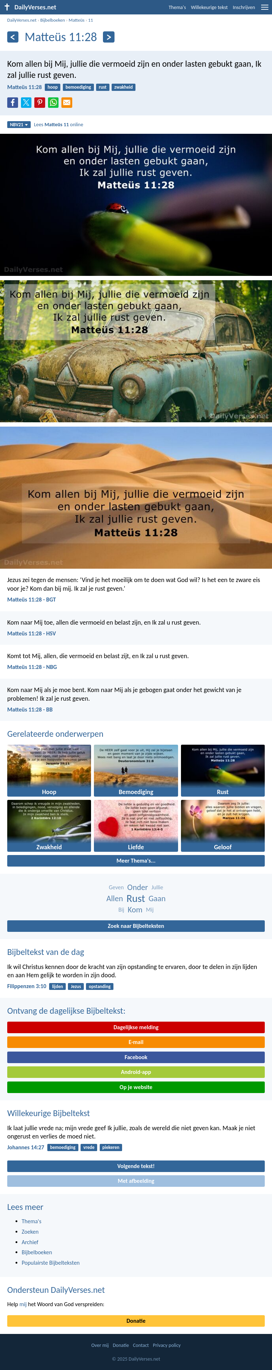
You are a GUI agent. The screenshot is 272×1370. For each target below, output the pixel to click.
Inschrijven (244, 7)
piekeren (110, 1147)
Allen (114, 898)
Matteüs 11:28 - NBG (32, 667)
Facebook (136, 1057)
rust (103, 87)
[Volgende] (108, 37)
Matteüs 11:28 (24, 87)
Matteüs (77, 20)
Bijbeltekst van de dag (45, 952)
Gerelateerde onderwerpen (55, 733)
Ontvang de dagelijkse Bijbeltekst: (66, 1010)
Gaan (156, 898)
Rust (135, 898)
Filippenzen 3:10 (26, 986)
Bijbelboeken (52, 20)
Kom (135, 910)
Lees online (58, 124)
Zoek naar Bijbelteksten (136, 925)
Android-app (136, 1072)
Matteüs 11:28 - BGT (31, 599)
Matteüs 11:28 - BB (30, 709)
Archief (30, 1242)
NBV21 (19, 124)
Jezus (76, 986)
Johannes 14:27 (25, 1147)
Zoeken (30, 1231)
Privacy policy (167, 1345)
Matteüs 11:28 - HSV (31, 633)
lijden (57, 986)
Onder (137, 887)
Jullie (157, 887)
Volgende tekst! (136, 1166)
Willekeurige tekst (209, 7)
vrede (89, 1147)
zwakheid (124, 87)
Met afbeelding (136, 1180)
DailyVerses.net (21, 20)
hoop (53, 87)
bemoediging (78, 87)
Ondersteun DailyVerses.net (56, 1290)
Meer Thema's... (136, 860)
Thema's (177, 7)
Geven (116, 887)
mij (23, 1304)
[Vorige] (12, 37)
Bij (121, 909)
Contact (141, 1345)
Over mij (100, 1345)
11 (90, 20)
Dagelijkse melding (136, 1027)
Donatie (135, 1320)
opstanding (100, 986)
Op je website (136, 1087)
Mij (150, 909)
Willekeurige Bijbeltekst (48, 1113)
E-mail (136, 1042)
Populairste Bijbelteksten (51, 1262)
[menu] (265, 10)
